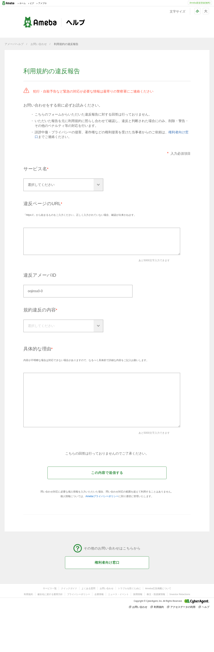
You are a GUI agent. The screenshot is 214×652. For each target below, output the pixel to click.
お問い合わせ (39, 44)
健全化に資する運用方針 (50, 594)
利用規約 (28, 594)
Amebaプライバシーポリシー (101, 496)
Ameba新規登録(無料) (200, 2)
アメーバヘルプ (14, 44)
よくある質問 (88, 588)
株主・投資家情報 (156, 594)
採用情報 (137, 594)
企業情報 (99, 594)
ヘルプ (204, 607)
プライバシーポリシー (78, 594)
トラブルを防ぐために (129, 588)
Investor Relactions (179, 594)
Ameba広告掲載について (158, 588)
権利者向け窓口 (107, 562)
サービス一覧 (50, 588)
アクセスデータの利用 (181, 607)
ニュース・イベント (118, 594)
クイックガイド (69, 588)
